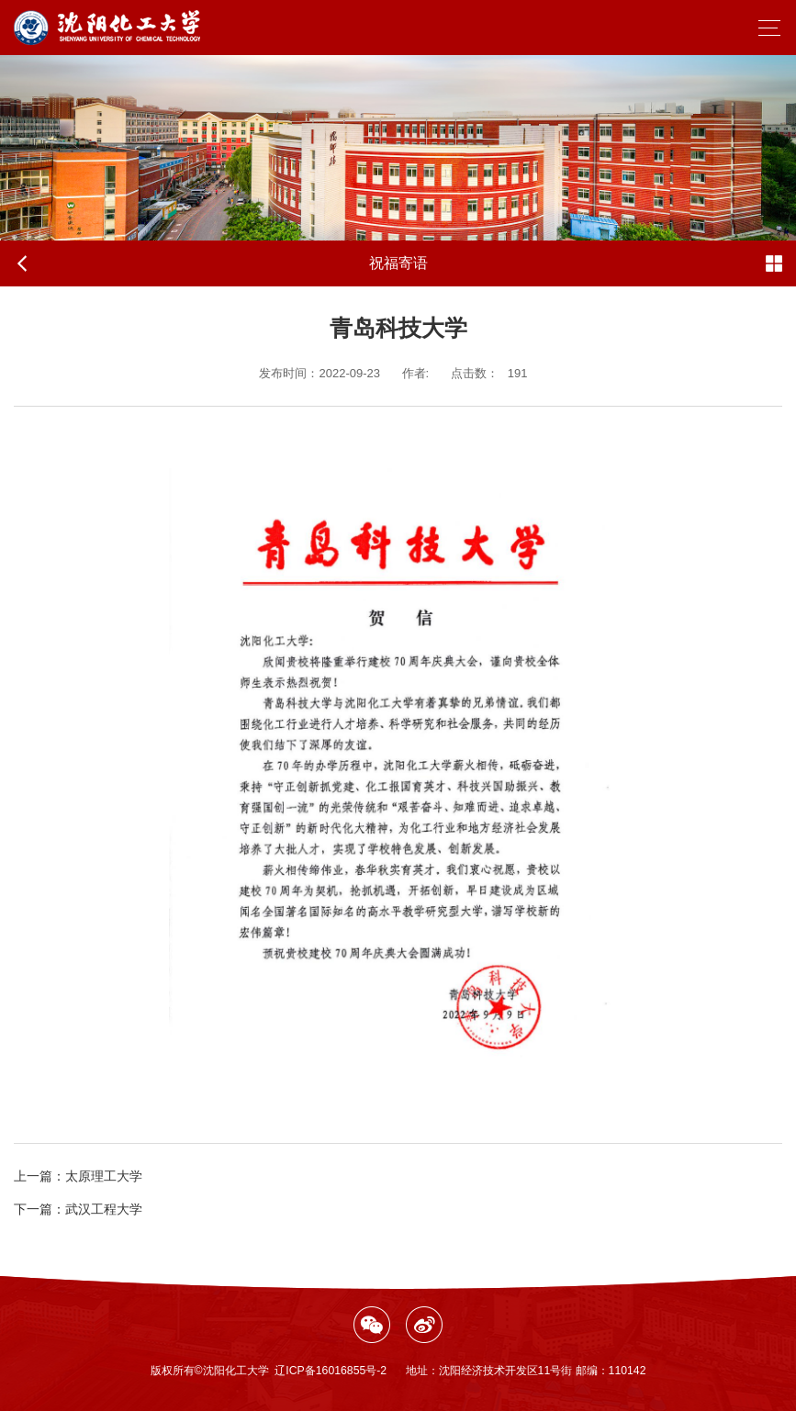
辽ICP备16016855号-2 (331, 1370)
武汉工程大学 (78, 1209)
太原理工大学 (78, 1176)
